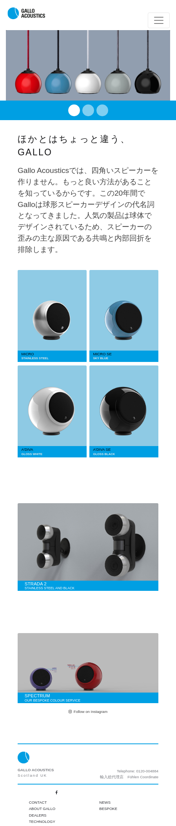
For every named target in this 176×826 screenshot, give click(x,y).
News (105, 802)
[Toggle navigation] (159, 20)
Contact (38, 802)
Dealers (38, 815)
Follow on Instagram (88, 711)
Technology (42, 821)
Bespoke (108, 808)
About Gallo (42, 808)
